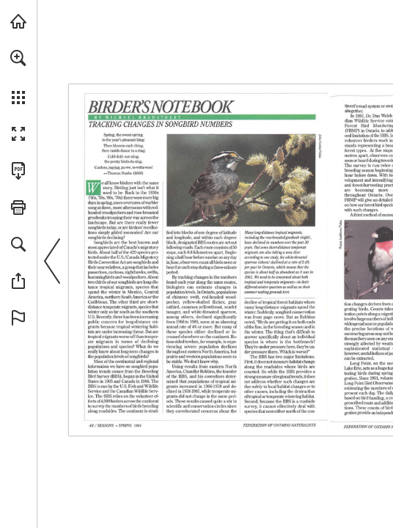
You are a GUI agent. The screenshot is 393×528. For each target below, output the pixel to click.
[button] (18, 58)
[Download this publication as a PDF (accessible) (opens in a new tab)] (18, 171)
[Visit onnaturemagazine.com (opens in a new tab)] (18, 21)
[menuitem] (18, 77)
